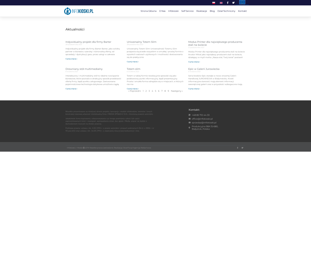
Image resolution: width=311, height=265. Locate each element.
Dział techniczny (226, 11)
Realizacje (201, 11)
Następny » (177, 91)
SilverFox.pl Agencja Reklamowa (137, 148)
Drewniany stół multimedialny (84, 69)
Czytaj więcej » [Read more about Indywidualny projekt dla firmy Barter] (71, 59)
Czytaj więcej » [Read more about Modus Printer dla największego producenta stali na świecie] (194, 62)
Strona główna (148, 11)
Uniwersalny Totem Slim (141, 41)
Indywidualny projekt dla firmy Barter (88, 41)
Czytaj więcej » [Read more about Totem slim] (133, 89)
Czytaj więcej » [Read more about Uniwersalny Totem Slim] (133, 62)
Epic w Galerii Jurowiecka (204, 69)
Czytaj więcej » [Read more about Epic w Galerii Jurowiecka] (194, 89)
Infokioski (173, 11)
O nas (162, 11)
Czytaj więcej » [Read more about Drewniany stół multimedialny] (71, 89)
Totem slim (133, 69)
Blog (212, 11)
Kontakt (242, 11)
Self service (187, 11)
